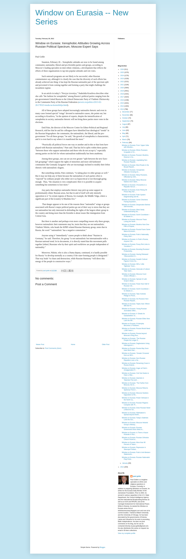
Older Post (105, 344)
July (123, 127)
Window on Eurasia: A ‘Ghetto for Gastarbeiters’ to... (133, 314)
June (124, 130)
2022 (122, 81)
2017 (122, 97)
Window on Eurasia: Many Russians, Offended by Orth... (134, 176)
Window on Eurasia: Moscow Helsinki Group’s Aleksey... (135, 423)
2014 (122, 106)
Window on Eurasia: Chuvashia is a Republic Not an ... (134, 186)
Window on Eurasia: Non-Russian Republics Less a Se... (133, 359)
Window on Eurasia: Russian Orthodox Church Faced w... (135, 438)
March (124, 139)
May (124, 133)
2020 (122, 88)
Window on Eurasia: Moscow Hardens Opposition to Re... (135, 394)
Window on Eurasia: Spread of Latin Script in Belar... (134, 280)
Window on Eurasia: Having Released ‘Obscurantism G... (135, 255)
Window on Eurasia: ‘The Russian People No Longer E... (133, 339)
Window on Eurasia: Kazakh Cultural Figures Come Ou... (134, 260)
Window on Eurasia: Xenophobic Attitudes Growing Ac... (133, 171)
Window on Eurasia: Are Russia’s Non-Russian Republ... (135, 300)
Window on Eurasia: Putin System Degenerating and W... (134, 195)
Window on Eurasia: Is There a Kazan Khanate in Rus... (135, 433)
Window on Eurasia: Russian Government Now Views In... (133, 428)
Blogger (102, 547)
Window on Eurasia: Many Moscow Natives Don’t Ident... (134, 181)
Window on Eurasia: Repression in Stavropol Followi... (134, 448)
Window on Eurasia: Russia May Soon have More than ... (135, 349)
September (126, 121)
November (126, 115)
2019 (122, 91)
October (125, 118)
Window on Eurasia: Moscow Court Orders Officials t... (134, 275)
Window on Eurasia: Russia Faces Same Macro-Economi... (136, 230)
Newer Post (40, 344)
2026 (122, 69)
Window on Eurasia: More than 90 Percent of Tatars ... (134, 443)
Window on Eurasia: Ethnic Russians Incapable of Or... (134, 151)
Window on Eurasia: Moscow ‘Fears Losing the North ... (134, 220)
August (125, 124)
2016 (122, 100)
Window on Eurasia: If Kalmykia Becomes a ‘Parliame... (133, 324)
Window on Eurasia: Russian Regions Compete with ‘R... (135, 404)
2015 (122, 103)
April (124, 136)
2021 (122, 85)
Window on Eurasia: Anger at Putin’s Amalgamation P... (134, 369)
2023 (122, 78)
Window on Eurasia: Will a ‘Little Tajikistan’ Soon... (133, 265)
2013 (122, 109)
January (125, 463)
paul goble (137, 476)
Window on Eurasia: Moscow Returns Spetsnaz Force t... (135, 389)
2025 (122, 72)
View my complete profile (126, 533)
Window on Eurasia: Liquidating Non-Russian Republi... (135, 161)
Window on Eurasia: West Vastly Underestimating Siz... (133, 210)
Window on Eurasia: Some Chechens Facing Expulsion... (135, 200)
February (125, 142)
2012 (122, 467)
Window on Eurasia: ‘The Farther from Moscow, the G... (135, 384)
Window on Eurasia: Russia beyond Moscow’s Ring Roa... (134, 334)
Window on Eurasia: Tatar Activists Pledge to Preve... (134, 295)
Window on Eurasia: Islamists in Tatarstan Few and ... (133, 379)
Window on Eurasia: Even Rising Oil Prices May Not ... (134, 191)
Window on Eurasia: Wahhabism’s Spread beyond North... (134, 414)
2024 (122, 75)
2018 (122, 94)
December (126, 112)
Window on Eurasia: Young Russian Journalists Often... (134, 309)
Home (73, 344)
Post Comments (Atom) (53, 348)
